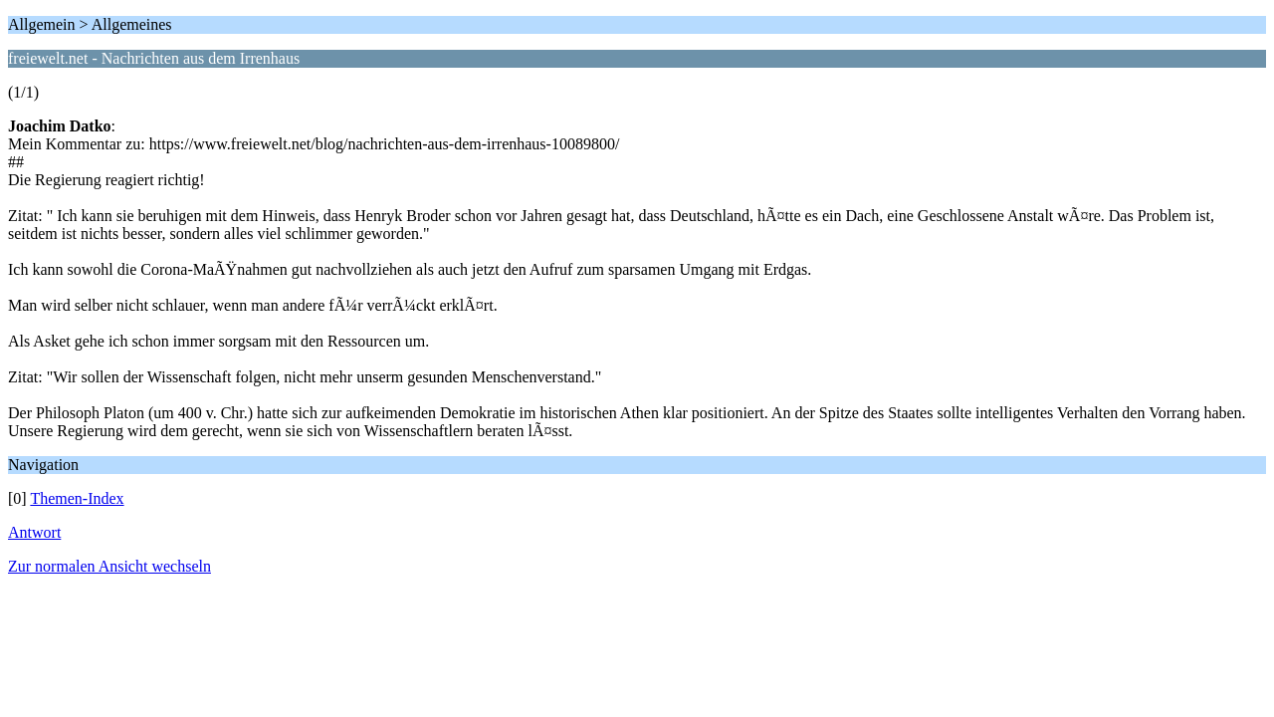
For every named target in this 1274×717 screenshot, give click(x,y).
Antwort (34, 532)
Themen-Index (76, 498)
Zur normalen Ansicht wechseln (109, 566)
